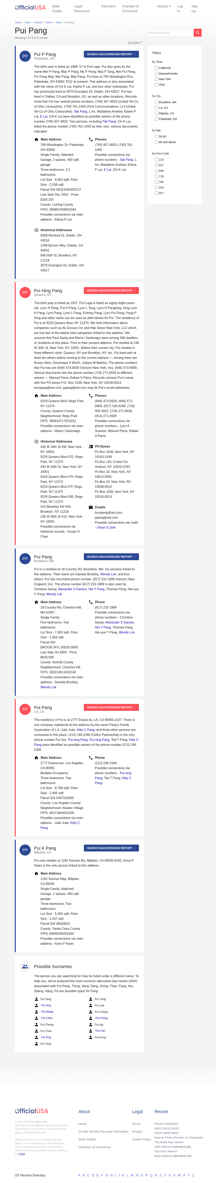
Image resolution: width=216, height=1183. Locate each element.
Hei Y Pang (96, 589)
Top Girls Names (164, 1151)
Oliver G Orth (106, 527)
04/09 (157, 1131)
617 (161, 165)
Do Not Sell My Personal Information (104, 1130)
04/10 (174, 1127)
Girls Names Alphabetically (172, 1146)
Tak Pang (80, 111)
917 (161, 193)
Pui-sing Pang (78, 739)
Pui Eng (42, 1037)
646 (161, 171)
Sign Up (194, 9)
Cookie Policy (141, 1138)
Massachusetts (168, 73)
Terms (136, 1122)
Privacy (137, 1130)
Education (108, 6)
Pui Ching (98, 1018)
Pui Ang (42, 1005)
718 (161, 176)
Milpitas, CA (166, 113)
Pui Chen (43, 1018)
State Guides (57, 9)
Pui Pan (96, 1031)
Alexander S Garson (72, 589)
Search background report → (111, 54)
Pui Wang (43, 1011)
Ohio (162, 84)
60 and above (167, 142)
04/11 (166, 1127)
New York (165, 79)
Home (83, 1122)
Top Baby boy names (168, 1141)
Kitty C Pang (86, 729)
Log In (180, 9)
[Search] (170, 33)
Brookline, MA (167, 102)
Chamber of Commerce (130, 9)
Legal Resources (81, 9)
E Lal (43, 116)
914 (161, 187)
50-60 (162, 136)
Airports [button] (162, 6)
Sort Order (134, 42)
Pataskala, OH (168, 119)
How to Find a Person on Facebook (178, 1136)
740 (161, 182)
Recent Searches (165, 1122)
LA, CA (163, 108)
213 (161, 159)
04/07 (174, 1131)
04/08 (166, 1131)
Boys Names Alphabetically (172, 1155)
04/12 (157, 1127)
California (165, 68)
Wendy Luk (108, 574)
